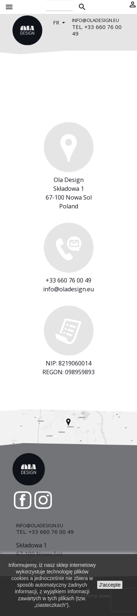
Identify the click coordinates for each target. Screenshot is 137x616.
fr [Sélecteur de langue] (57, 22)
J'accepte (110, 585)
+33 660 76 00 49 (68, 280)
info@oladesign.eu (68, 289)
